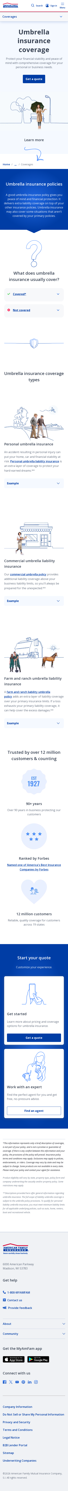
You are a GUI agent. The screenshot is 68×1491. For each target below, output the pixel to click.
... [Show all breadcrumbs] (15, 164)
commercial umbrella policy (28, 574)
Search (37, 6)
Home (6, 164)
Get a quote (34, 79)
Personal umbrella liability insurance (34, 461)
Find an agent (34, 1111)
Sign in (51, 6)
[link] (16, 1292)
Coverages (32, 17)
